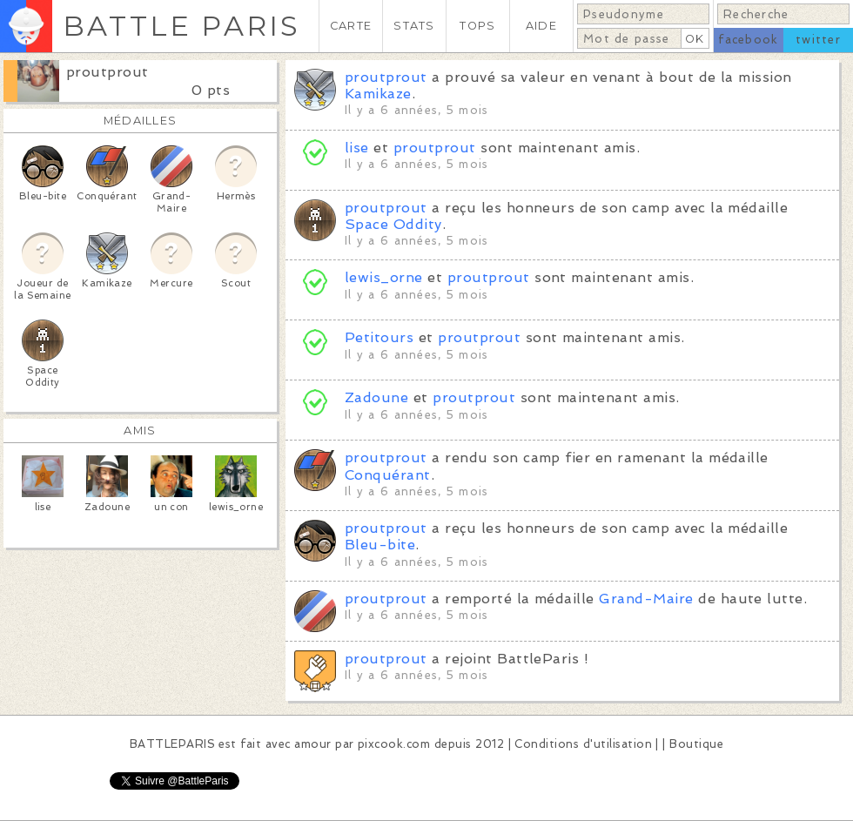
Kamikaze (378, 93)
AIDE (541, 25)
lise (357, 147)
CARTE (351, 25)
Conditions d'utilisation (583, 743)
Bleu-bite (380, 544)
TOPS (477, 25)
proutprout (107, 72)
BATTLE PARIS (181, 26)
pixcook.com (394, 743)
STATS (413, 25)
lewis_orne (384, 277)
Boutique (696, 743)
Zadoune (376, 397)
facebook (748, 39)
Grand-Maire (646, 598)
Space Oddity (393, 224)
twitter (818, 39)
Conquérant (388, 475)
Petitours (379, 337)
